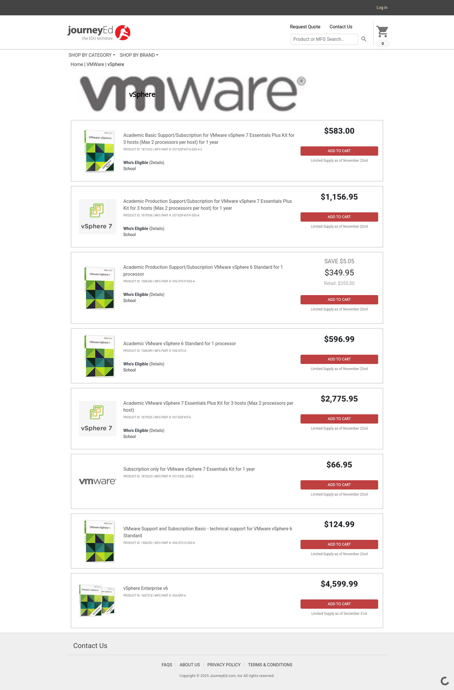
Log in (382, 7)
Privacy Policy (224, 664)
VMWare (95, 64)
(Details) (156, 162)
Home (77, 64)
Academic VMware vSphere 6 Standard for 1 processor (179, 343)
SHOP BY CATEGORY (90, 55)
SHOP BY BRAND (137, 55)
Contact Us (340, 27)
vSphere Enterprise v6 (145, 588)
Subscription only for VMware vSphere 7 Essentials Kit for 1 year (189, 469)
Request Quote (305, 27)
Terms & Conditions (270, 664)
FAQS (167, 664)
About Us (190, 664)
